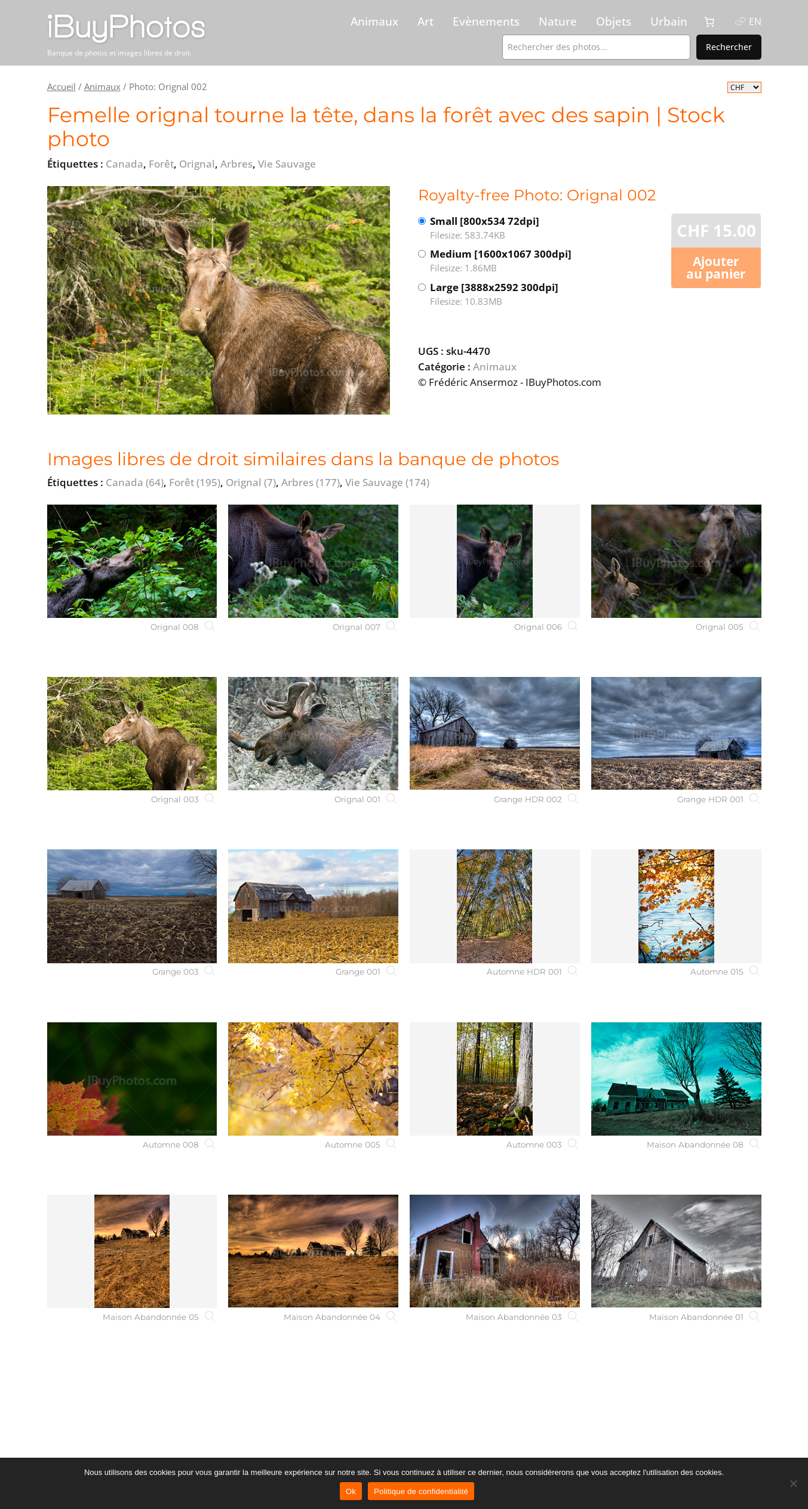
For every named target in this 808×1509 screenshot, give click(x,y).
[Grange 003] (132, 906)
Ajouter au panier (716, 267)
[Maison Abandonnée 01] (676, 1251)
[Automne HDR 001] (495, 906)
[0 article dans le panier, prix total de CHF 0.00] (709, 22)
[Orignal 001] (313, 733)
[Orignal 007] (313, 561)
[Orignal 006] (495, 561)
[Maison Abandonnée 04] (313, 1251)
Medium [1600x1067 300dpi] (509, 261)
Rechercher (729, 46)
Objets (613, 21)
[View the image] (218, 300)
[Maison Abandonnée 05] (132, 1251)
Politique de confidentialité (421, 1491)
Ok (351, 1491)
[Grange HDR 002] (495, 733)
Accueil (61, 86)
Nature (558, 21)
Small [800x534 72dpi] (509, 228)
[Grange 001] (313, 906)
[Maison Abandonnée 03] (495, 1251)
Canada (135, 482)
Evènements (486, 21)
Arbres (310, 482)
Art (425, 21)
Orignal (251, 482)
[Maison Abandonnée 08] (676, 1079)
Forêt (194, 482)
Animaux (374, 21)
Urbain (668, 21)
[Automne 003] (495, 1079)
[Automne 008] (132, 1079)
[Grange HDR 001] (676, 733)
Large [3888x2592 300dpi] (509, 294)
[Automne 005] (313, 1079)
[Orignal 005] (676, 561)
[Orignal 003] (132, 733)
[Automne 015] (676, 906)
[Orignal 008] (132, 561)
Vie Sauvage (387, 482)
